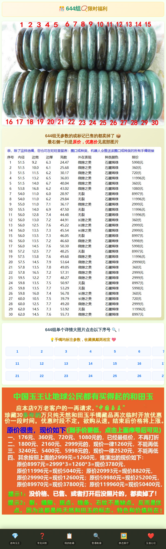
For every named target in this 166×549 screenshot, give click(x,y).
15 (75, 363)
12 (28, 363)
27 (106, 375)
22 (28, 375)
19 (137, 363)
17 (106, 363)
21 (13, 375)
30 (153, 375)
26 (91, 375)
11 (13, 363)
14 (59, 363)
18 (122, 363)
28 (122, 375)
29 (137, 375)
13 (44, 363)
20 (153, 363)
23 (44, 375)
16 (91, 363)
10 (152, 351)
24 (59, 375)
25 (75, 375)
